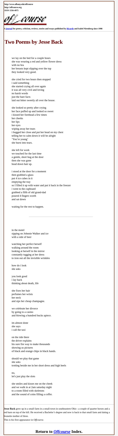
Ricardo (70, 29)
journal (9, 29)
